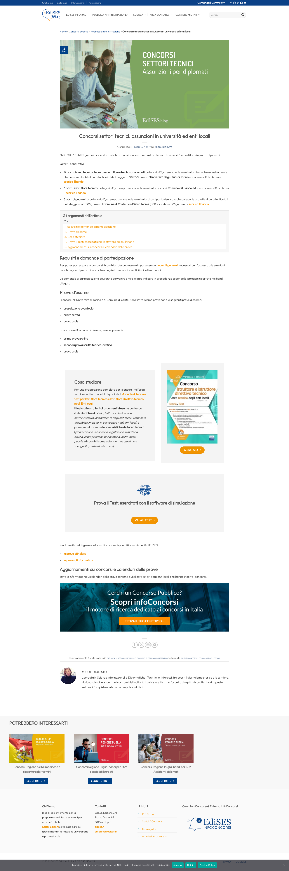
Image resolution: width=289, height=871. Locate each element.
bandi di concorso (189, 657)
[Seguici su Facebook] (231, 3)
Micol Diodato (163, 147)
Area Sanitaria (160, 15)
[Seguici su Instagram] (234, 3)
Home (63, 31)
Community (218, 2)
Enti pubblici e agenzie (135, 657)
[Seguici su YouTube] (245, 3)
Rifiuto (190, 865)
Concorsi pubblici (78, 31)
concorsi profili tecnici (209, 657)
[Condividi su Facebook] (135, 645)
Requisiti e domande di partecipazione (91, 226)
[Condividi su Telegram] (155, 645)
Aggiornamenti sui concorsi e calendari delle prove (99, 247)
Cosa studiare (76, 237)
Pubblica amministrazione (105, 31)
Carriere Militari (187, 15)
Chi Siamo (47, 2)
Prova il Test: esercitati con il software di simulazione (101, 242)
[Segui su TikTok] (238, 3)
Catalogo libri (150, 829)
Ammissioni (95, 2)
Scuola (139, 15)
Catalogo (62, 2)
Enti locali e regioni (115, 657)
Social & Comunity (152, 821)
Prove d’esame (77, 232)
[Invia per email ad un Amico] (148, 645)
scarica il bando (73, 181)
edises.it (99, 826)
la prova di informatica (78, 560)
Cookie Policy (207, 865)
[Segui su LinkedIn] (241, 3)
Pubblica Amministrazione (110, 15)
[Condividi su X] (141, 645)
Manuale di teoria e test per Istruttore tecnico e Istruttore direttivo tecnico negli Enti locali (110, 398)
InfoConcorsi (78, 2)
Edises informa (77, 15)
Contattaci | (204, 2)
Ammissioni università (154, 836)
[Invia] (243, 15)
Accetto (177, 865)
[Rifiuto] (284, 866)
